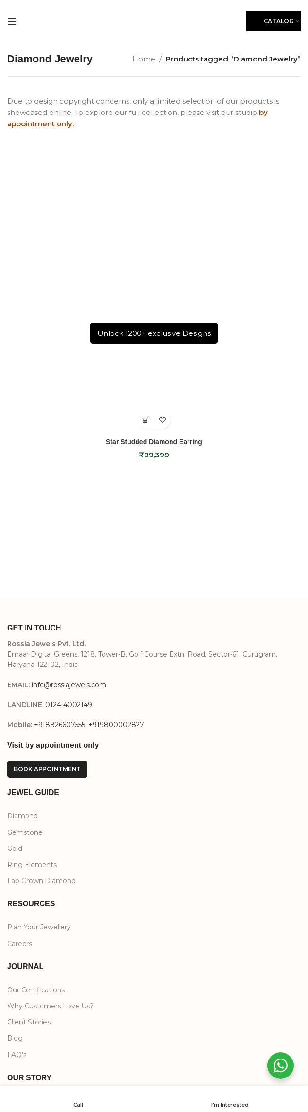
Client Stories (29, 1022)
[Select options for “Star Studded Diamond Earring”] (145, 420)
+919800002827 (116, 724)
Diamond (22, 816)
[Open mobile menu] (11, 21)
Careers (19, 943)
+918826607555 (59, 724)
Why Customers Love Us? (50, 1006)
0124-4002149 (68, 704)
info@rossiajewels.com (69, 685)
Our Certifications (36, 990)
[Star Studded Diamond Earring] (154, 286)
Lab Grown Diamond (41, 880)
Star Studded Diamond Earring (154, 442)
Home (143, 58)
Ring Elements (32, 864)
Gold (14, 848)
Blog (15, 1038)
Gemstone (25, 832)
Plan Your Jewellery (39, 927)
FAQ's (16, 1055)
